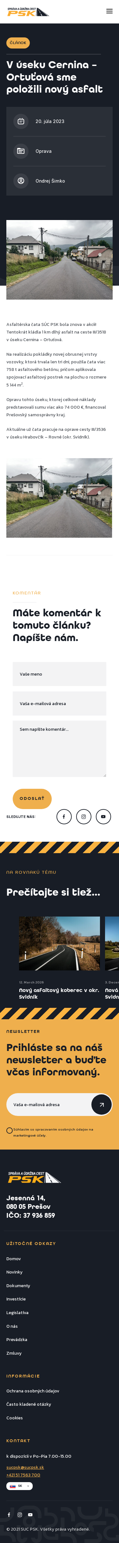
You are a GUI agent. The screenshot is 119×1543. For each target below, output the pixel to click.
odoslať (32, 799)
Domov (13, 1258)
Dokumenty (18, 1285)
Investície (16, 1299)
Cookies (14, 1418)
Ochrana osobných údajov (32, 1391)
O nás (12, 1326)
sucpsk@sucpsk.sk (25, 1467)
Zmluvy (14, 1353)
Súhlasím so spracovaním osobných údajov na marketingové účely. (53, 1132)
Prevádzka (16, 1339)
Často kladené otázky (28, 1404)
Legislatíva (17, 1312)
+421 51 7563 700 (23, 1475)
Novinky (14, 1272)
